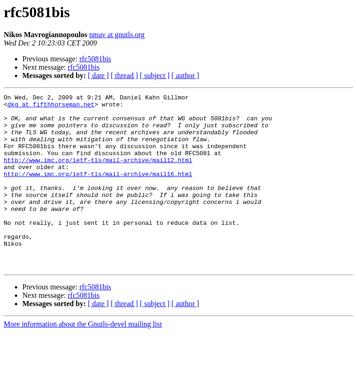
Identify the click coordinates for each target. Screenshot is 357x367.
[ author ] (185, 75)
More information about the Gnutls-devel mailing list (83, 359)
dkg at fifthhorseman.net (50, 107)
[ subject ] (155, 75)
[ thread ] (124, 75)
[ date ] (98, 75)
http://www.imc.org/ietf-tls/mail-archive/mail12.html (98, 174)
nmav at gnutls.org (117, 35)
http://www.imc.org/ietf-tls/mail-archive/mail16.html (98, 190)
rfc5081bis (95, 59)
